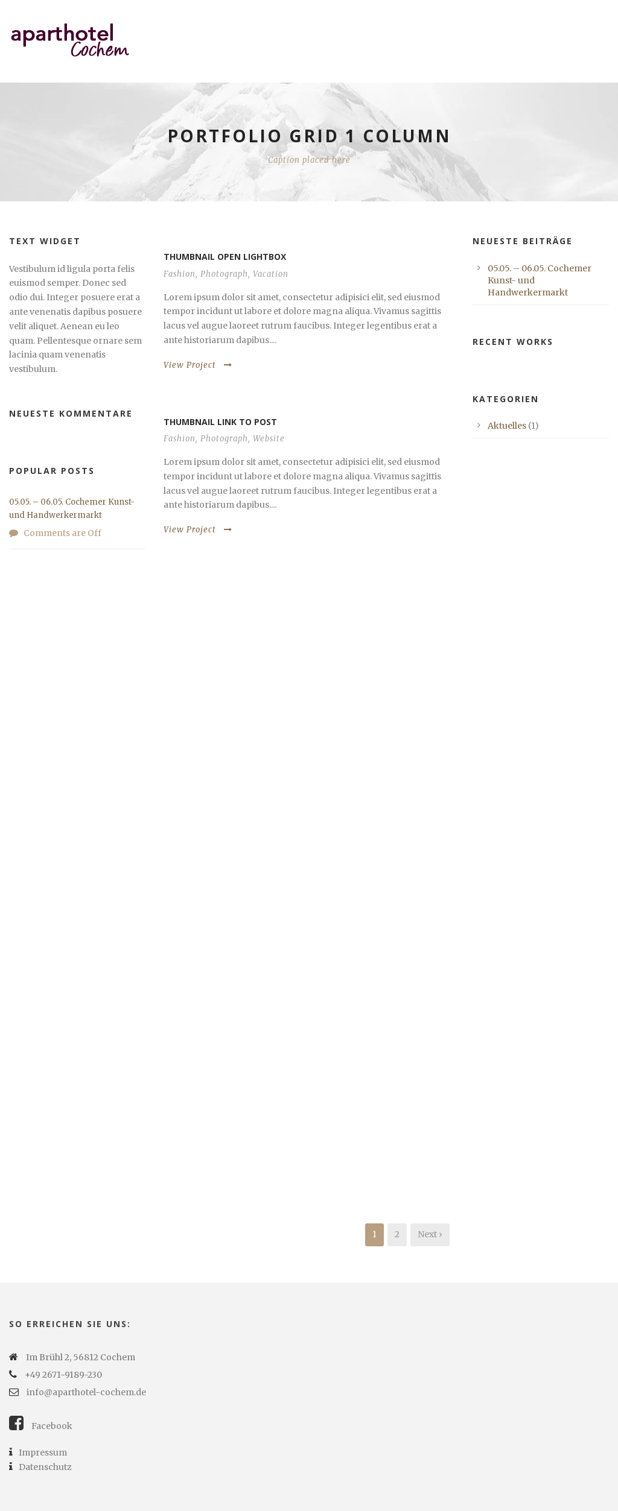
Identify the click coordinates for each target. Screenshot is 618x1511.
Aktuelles (507, 425)
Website (269, 439)
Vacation (270, 274)
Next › (430, 1234)
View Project (198, 365)
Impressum (38, 1452)
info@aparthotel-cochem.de (86, 1392)
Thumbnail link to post (220, 421)
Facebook (40, 1426)
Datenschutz (40, 1467)
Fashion (180, 274)
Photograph (224, 274)
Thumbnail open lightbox (225, 256)
